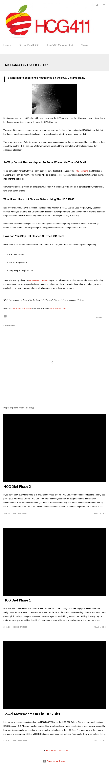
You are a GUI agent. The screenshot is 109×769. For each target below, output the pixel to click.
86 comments (19, 513)
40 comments (19, 627)
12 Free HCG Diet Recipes (57, 308)
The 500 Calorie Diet (60, 45)
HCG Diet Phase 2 (17, 486)
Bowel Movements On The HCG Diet (31, 714)
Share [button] (99, 317)
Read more (100, 513)
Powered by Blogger (54, 761)
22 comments (19, 740)
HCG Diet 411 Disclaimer (57, 750)
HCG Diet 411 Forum (38, 280)
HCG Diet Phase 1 (17, 600)
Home (7, 45)
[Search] (97, 5)
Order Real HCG (28, 45)
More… (85, 45)
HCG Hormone (81, 171)
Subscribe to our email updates (21, 308)
